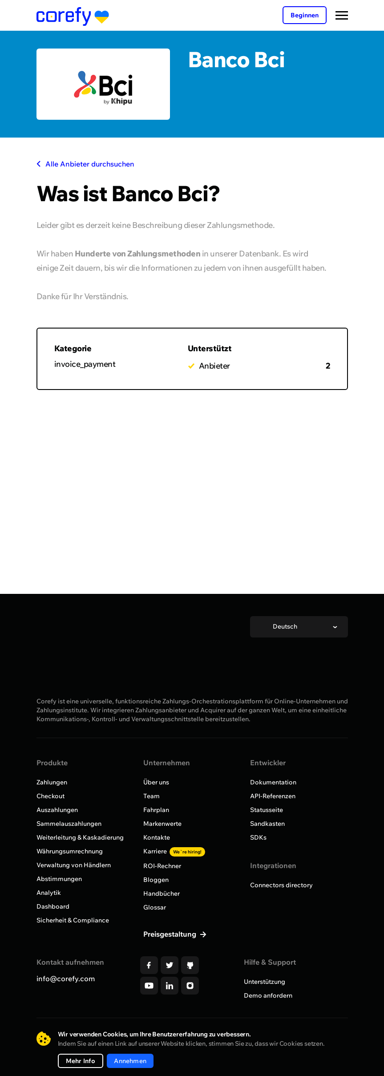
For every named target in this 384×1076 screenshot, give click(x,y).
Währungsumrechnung (69, 851)
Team (151, 796)
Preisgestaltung (170, 934)
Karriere (174, 851)
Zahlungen (51, 782)
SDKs (258, 837)
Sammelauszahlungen (68, 824)
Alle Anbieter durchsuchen (85, 163)
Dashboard (52, 906)
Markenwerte (162, 824)
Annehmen (130, 1061)
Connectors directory (281, 885)
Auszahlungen (57, 810)
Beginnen (305, 15)
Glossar (154, 907)
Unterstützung (264, 982)
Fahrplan (156, 810)
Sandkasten (267, 824)
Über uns (156, 782)
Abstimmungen (59, 879)
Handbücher (161, 893)
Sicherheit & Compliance (72, 920)
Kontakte (156, 837)
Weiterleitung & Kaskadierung (80, 837)
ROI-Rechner (162, 866)
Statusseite (266, 810)
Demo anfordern (268, 995)
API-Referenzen (272, 796)
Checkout (50, 796)
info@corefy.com (65, 978)
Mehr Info (81, 1061)
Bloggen (156, 880)
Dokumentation (273, 782)
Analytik (48, 893)
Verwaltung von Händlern (73, 865)
